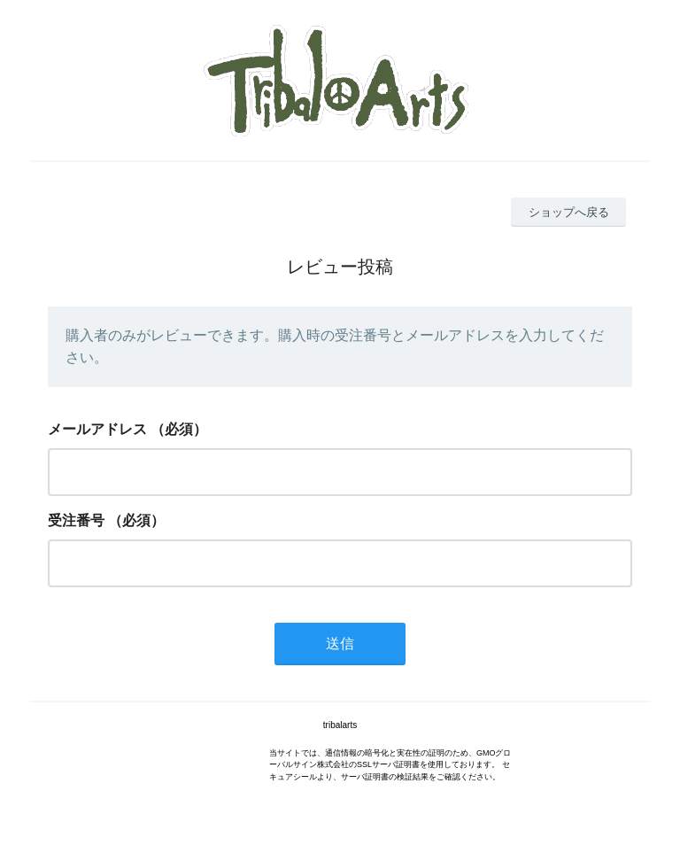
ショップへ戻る (569, 212)
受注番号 (76, 520)
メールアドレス (97, 429)
